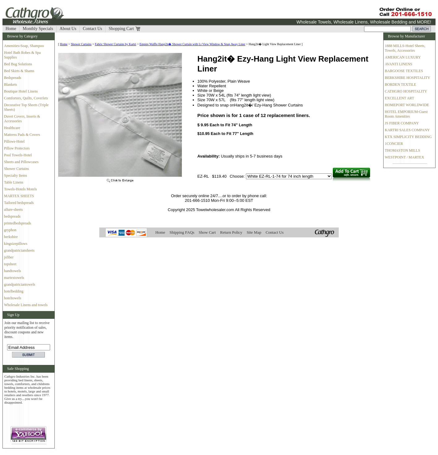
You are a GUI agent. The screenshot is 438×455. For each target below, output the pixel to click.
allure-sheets (13, 209)
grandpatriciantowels (19, 284)
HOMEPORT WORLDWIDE (407, 105)
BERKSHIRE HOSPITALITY (407, 78)
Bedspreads (12, 78)
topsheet (10, 264)
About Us (68, 28)
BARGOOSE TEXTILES (404, 71)
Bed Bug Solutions (18, 64)
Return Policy (231, 232)
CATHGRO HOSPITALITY (406, 91)
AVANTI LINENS (398, 64)
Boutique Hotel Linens (21, 91)
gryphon (10, 230)
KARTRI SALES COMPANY (407, 130)
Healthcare (12, 128)
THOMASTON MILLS (402, 150)
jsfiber (9, 257)
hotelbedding (14, 291)
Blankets (10, 84)
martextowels (14, 277)
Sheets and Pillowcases (21, 162)
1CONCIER (394, 143)
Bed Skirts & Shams (19, 71)
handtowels (12, 271)
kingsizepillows (15, 243)
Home (11, 28)
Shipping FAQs (182, 232)
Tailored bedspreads (19, 203)
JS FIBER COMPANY (402, 123)
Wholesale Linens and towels (26, 305)
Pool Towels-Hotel (18, 155)
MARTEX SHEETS (19, 196)
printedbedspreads (17, 223)
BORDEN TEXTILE (400, 84)
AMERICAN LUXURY (403, 57)
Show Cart (207, 232)
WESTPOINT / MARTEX (404, 157)
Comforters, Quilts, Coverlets (26, 98)
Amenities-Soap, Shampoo (24, 46)
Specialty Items (15, 175)
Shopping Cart (121, 28)
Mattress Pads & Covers (22, 134)
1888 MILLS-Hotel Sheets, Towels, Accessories (405, 48)
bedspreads (12, 216)
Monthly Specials (38, 28)
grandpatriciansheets (19, 250)
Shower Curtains (16, 169)
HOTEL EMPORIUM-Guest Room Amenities (406, 114)
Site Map (254, 232)
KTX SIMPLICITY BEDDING (408, 137)
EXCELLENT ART (399, 98)
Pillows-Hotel (14, 141)
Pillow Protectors (17, 148)
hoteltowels (12, 298)
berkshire (11, 237)
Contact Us (92, 28)
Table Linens (13, 182)
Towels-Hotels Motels (20, 189)
